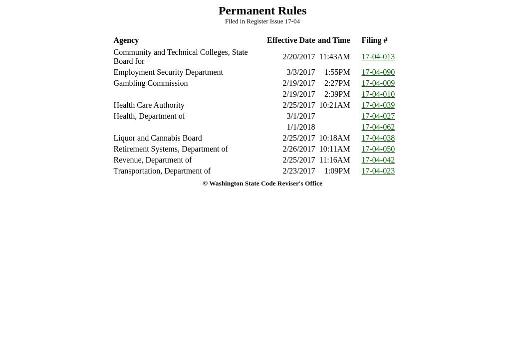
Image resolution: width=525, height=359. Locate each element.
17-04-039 (378, 105)
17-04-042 (378, 160)
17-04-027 (378, 116)
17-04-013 (378, 56)
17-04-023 (378, 171)
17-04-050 (378, 149)
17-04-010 (378, 94)
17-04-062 (378, 127)
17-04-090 (378, 72)
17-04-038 (378, 138)
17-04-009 (378, 83)
